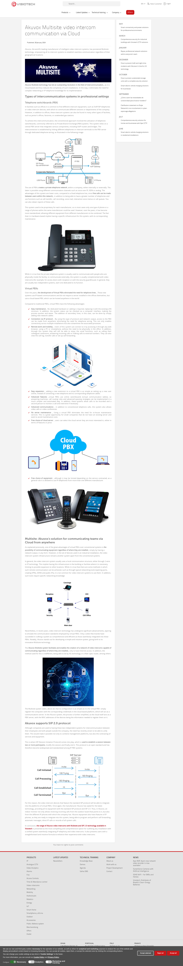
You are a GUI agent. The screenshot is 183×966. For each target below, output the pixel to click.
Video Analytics (32, 868)
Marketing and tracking (58, 962)
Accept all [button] (173, 953)
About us (109, 861)
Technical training (89, 857)
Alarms (29, 871)
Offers (29, 931)
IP (27, 861)
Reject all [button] (160, 953)
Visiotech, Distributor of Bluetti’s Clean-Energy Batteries (142, 882)
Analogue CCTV (32, 864)
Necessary (21, 962)
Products (31, 857)
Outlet (29, 934)
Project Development (114, 868)
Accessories (31, 920)
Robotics (30, 899)
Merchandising (32, 927)
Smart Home (31, 910)
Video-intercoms (33, 885)
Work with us (111, 864)
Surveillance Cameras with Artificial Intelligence (143, 870)
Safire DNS (84, 871)
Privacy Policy (53, 957)
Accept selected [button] (145, 953)
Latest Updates (60, 857)
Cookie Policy (39, 957)
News (135, 857)
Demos (82, 864)
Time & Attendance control (37, 882)
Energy (29, 903)
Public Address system (35, 924)
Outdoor (30, 917)
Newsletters (57, 861)
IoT (28, 906)
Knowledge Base (86, 861)
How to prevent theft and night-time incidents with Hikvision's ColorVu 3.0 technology (134, 66)
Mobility (30, 892)
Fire (28, 875)
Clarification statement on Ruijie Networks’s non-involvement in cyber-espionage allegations (134, 108)
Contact (109, 871)
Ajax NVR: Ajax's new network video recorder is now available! (144, 863)
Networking (31, 889)
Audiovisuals (31, 896)
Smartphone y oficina (35, 913)
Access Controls (33, 878)
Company (110, 857)
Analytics (39, 962)
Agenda (83, 868)
